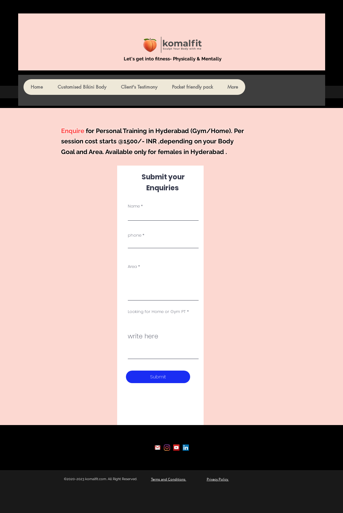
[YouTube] (176, 447)
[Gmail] (157, 447)
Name (134, 206)
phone (134, 235)
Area (132, 266)
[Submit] (158, 377)
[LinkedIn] (186, 447)
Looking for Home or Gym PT (157, 312)
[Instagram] (167, 447)
